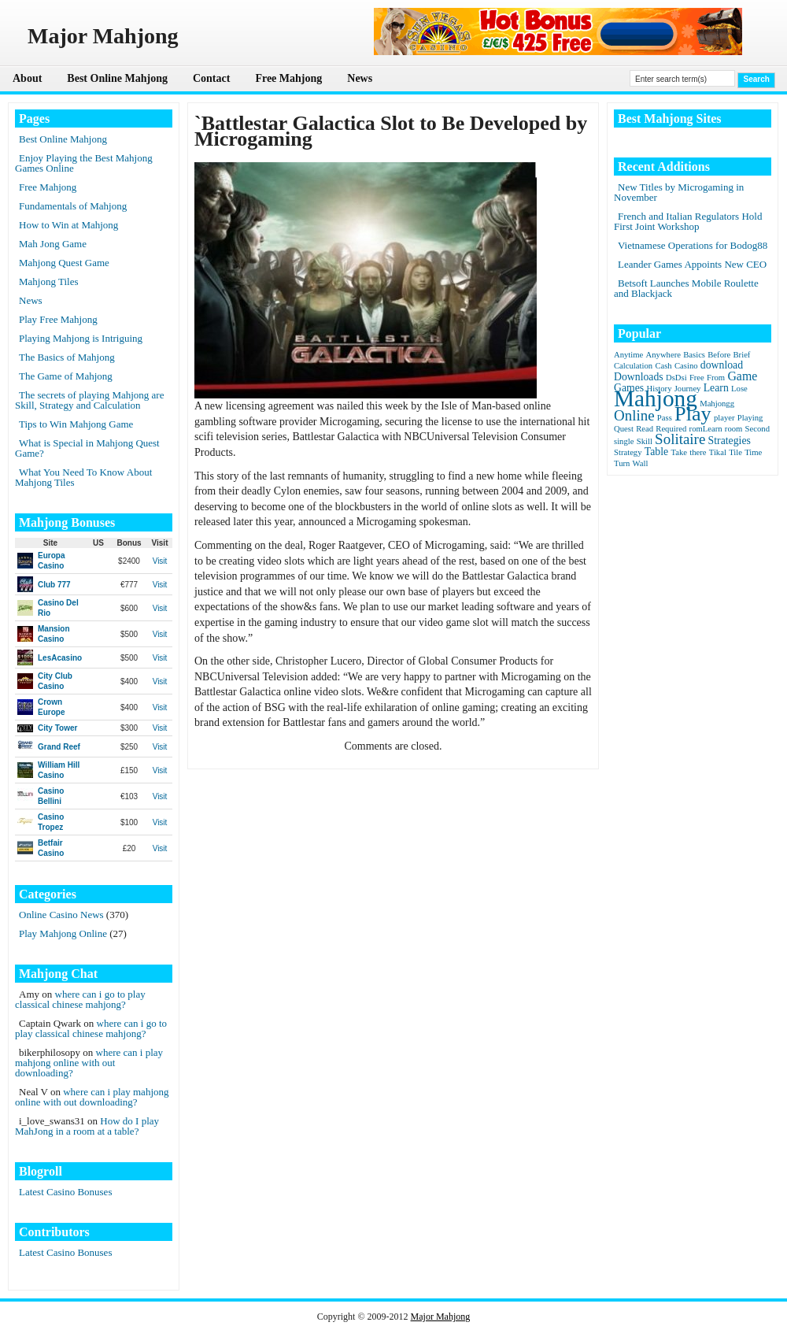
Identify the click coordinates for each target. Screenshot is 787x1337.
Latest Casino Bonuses (65, 1192)
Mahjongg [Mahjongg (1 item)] (717, 403)
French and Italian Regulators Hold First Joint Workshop (688, 221)
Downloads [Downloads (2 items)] (638, 377)
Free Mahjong (288, 78)
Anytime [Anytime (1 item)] (628, 354)
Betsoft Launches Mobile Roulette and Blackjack (686, 288)
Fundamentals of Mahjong (73, 206)
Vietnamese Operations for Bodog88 (692, 245)
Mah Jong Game (53, 244)
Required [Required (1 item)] (671, 428)
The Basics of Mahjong (67, 357)
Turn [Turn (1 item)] (622, 463)
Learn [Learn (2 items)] (716, 388)
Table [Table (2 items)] (656, 451)
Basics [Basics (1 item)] (694, 354)
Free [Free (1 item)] (696, 377)
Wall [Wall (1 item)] (640, 463)
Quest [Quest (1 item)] (624, 428)
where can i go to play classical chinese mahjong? (80, 999)
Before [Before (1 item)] (719, 354)
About (27, 78)
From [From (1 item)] (716, 377)
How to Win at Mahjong (68, 225)
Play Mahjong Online (63, 933)
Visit (160, 561)
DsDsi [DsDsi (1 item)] (676, 377)
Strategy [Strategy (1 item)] (628, 452)
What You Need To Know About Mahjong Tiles (83, 477)
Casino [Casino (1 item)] (686, 365)
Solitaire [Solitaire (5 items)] (680, 439)
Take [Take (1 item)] (679, 452)
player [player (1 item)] (724, 417)
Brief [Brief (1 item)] (742, 354)
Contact (211, 78)
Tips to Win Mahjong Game (76, 424)
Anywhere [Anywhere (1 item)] (663, 354)
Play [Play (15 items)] (692, 413)
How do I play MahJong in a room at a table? (87, 1126)
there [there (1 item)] (697, 452)
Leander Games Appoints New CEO (692, 264)
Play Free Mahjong (58, 319)
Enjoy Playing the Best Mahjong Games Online (84, 163)
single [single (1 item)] (624, 441)
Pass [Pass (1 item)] (664, 417)
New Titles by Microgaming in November (679, 192)
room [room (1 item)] (734, 428)
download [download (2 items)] (721, 365)
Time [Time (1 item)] (753, 452)
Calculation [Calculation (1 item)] (633, 365)
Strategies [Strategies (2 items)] (729, 440)
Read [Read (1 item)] (644, 428)
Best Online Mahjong (117, 78)
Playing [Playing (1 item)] (750, 417)
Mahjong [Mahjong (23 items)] (655, 398)
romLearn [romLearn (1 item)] (705, 428)
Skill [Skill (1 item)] (644, 441)
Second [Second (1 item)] (757, 428)
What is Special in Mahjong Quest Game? (87, 448)
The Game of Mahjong (66, 376)
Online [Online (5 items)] (634, 415)
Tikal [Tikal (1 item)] (717, 452)
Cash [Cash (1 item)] (663, 365)
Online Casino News (61, 914)
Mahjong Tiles (49, 281)
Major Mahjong (441, 1316)
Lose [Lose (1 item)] (739, 388)
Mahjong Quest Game (64, 263)
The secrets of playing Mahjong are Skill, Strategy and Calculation (89, 400)
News (359, 78)
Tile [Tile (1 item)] (735, 452)
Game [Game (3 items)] (742, 376)
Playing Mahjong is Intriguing (80, 338)
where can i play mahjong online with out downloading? (89, 1062)
